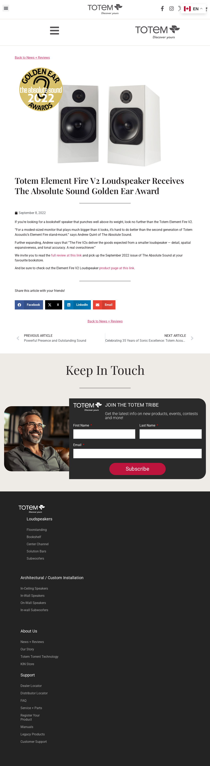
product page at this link (116, 268)
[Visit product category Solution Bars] (109, 551)
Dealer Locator (31, 686)
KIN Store (27, 664)
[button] (5, 8)
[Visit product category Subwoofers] (109, 558)
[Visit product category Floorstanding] (109, 529)
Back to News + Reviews (32, 58)
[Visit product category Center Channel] (109, 544)
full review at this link (66, 255)
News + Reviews (32, 642)
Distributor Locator (34, 693)
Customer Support (34, 742)
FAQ (23, 701)
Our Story (27, 649)
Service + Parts (31, 708)
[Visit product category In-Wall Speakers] (105, 595)
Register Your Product (30, 717)
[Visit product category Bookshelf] (109, 537)
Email (77, 445)
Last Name (147, 425)
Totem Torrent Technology (39, 657)
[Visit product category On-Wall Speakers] (105, 602)
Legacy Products (33, 734)
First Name (81, 425)
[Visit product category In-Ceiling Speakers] (105, 588)
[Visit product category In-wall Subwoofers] (105, 610)
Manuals (27, 727)
